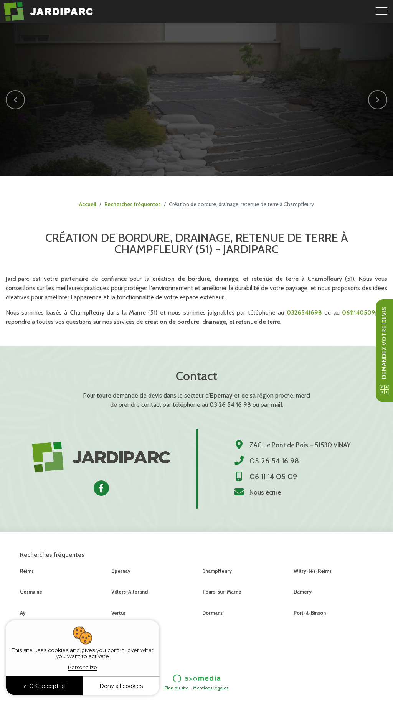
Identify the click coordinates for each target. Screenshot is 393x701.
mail (276, 404)
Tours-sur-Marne (221, 592)
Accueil (87, 204)
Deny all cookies (121, 686)
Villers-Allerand (129, 592)
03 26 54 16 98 (230, 404)
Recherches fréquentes (132, 204)
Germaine (31, 592)
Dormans (212, 613)
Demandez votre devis (384, 350)
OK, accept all (44, 686)
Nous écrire (265, 492)
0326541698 (304, 312)
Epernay (120, 571)
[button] (15, 99)
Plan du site (176, 688)
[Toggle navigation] (381, 11)
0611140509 (358, 312)
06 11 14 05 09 (273, 476)
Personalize (82, 667)
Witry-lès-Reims (313, 571)
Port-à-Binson (310, 613)
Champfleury (217, 571)
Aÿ (23, 613)
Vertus (118, 613)
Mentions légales (210, 688)
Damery (303, 592)
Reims (27, 571)
